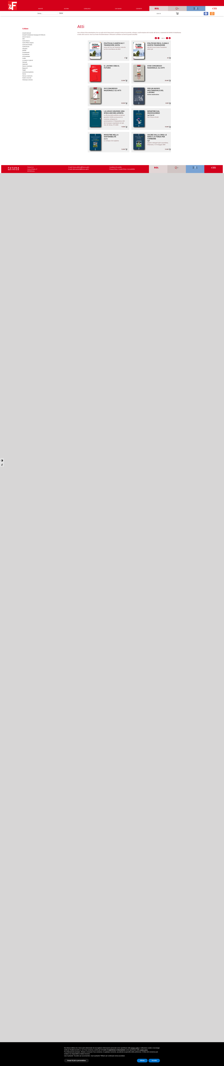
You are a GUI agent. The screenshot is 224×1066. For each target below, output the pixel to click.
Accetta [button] (154, 1060)
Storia (24, 74)
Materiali (25, 64)
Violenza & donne (27, 80)
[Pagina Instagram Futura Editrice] (212, 13)
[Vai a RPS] (195, 169)
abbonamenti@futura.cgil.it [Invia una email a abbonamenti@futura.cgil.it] (81, 169)
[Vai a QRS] (176, 169)
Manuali (24, 62)
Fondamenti (25, 52)
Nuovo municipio (27, 66)
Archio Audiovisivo (153, 94)
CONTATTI (139, 8)
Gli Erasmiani (26, 56)
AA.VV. (106, 139)
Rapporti (25, 68)
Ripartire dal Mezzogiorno (153, 112)
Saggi (24, 70)
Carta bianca (26, 41)
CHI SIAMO (118, 8)
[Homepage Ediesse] (13, 168)
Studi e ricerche (26, 78)
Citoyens (24, 48)
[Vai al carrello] (177, 13)
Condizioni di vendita (115, 167)
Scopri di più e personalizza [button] (76, 1060)
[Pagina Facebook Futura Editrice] (206, 13)
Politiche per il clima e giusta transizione (158, 44)
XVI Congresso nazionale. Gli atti (112, 89)
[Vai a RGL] (158, 169)
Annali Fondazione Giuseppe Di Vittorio (33, 35)
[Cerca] (47, 13)
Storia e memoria (27, 76)
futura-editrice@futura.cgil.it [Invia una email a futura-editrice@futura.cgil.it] (81, 167)
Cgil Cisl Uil (150, 115)
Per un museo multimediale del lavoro (155, 90)
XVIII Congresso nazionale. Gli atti (156, 67)
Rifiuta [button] (142, 1060)
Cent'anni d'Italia (27, 44)
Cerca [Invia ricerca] (61, 13)
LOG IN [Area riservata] (159, 13)
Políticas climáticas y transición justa (114, 44)
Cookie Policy (122, 169)
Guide (24, 58)
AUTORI (66, 8)
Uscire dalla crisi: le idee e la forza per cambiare (157, 137)
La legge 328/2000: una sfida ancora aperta (114, 112)
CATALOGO (87, 8)
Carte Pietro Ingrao (28, 42)
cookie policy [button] (144, 1050)
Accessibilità (131, 169)
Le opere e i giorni (27, 60)
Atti (23, 39)
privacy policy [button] (135, 1048)
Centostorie (25, 46)
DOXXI (24, 50)
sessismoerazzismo (28, 72)
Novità (40, 8)
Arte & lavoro (26, 37)
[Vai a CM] (213, 169)
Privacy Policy (113, 169)
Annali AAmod (26, 33)
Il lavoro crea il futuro (111, 67)
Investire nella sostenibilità (111, 136)
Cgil (148, 140)
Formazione (25, 54)
